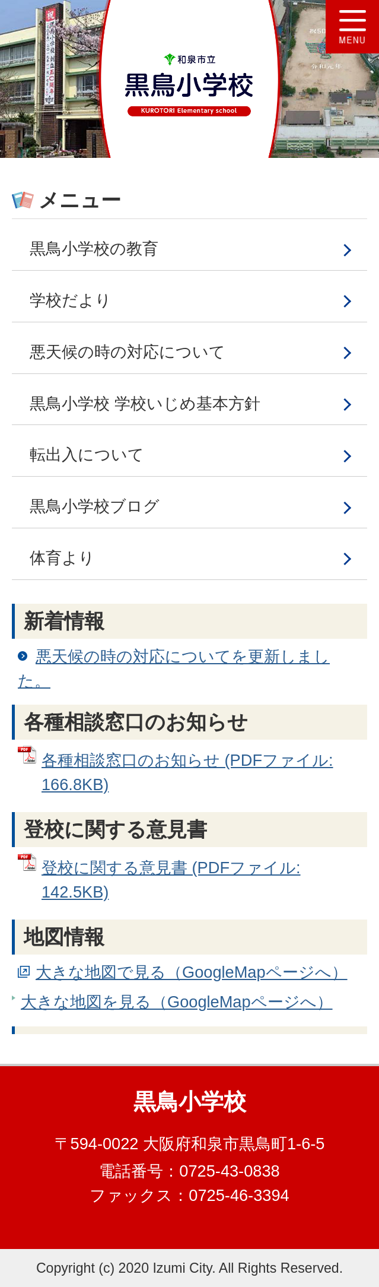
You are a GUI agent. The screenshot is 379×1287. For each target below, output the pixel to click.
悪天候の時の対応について (127, 352)
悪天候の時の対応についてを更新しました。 (174, 668)
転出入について (87, 454)
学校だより (71, 300)
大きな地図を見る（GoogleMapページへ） (177, 1002)
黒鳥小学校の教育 (94, 248)
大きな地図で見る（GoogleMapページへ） (192, 972)
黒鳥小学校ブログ (95, 506)
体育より (62, 558)
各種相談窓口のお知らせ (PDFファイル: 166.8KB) (187, 772)
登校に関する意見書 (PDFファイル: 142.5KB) (171, 879)
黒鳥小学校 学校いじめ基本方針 (145, 403)
